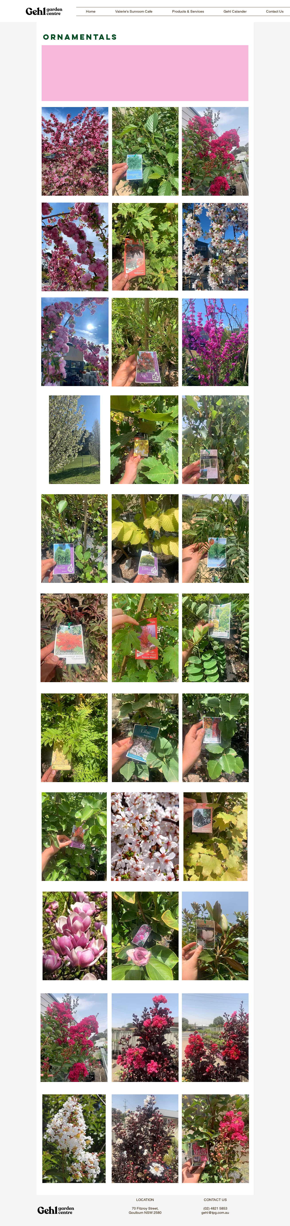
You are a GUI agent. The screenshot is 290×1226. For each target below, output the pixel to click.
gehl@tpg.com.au (215, 1212)
